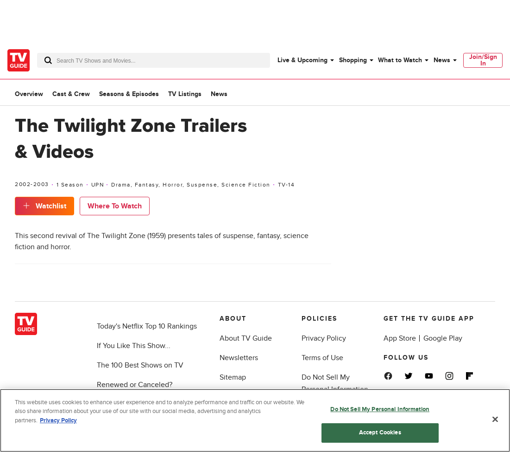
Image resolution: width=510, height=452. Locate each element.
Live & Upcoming (302, 60)
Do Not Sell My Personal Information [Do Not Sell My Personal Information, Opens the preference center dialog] (379, 409)
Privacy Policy (324, 338)
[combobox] (153, 60)
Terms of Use (322, 357)
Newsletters (239, 357)
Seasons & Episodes (129, 94)
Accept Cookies (380, 433)
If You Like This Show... (133, 345)
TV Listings (184, 94)
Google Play (442, 338)
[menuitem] (305, 60)
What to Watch (400, 60)
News (442, 60)
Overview (29, 94)
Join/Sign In (483, 60)
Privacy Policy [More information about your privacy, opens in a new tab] (58, 420)
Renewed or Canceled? (134, 384)
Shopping (353, 60)
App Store (400, 338)
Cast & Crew (71, 94)
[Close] (495, 419)
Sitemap (233, 377)
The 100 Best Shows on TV (140, 365)
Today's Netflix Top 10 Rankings (147, 326)
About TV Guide (246, 338)
